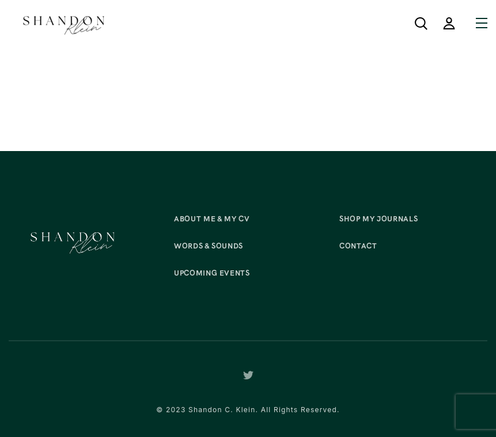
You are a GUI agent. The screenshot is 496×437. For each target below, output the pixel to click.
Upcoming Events (212, 273)
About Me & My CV (211, 219)
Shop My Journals (378, 219)
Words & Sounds (208, 246)
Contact (358, 246)
